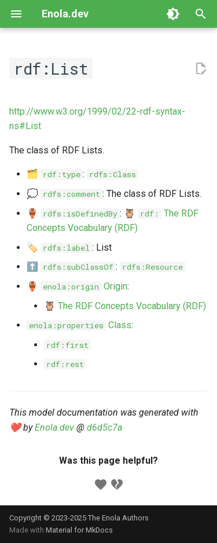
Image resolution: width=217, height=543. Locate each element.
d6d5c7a (104, 427)
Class (79, 325)
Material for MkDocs (79, 530)
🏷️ (59, 247)
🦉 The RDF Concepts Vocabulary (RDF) (125, 305)
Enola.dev (54, 427)
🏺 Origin (77, 286)
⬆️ (71, 266)
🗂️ (55, 173)
